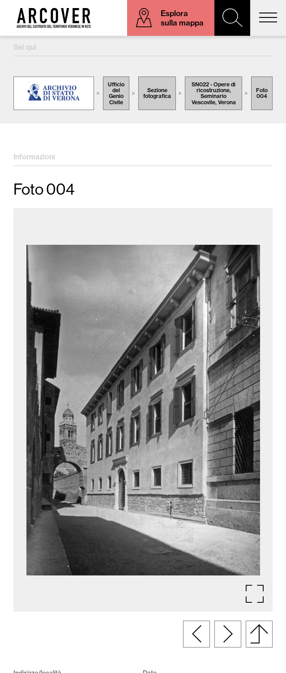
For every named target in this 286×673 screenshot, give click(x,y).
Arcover (53, 18)
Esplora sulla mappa (182, 18)
